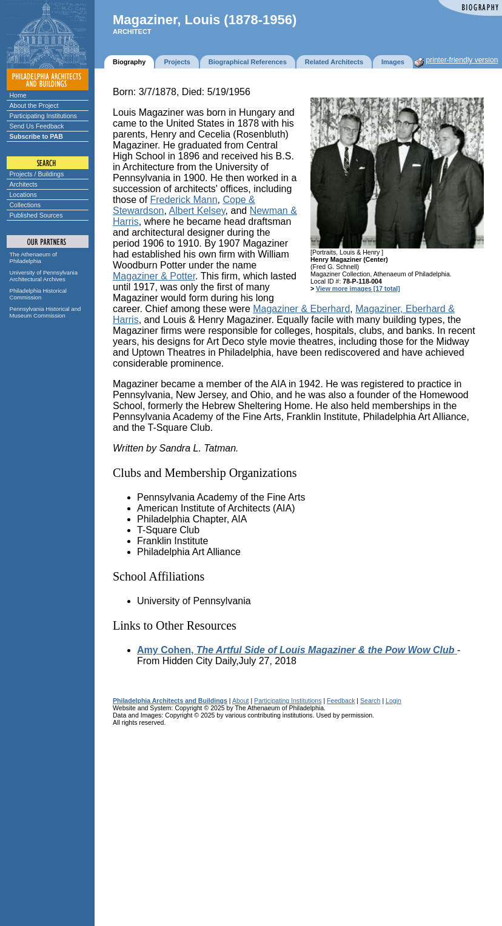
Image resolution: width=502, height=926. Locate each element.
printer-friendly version (462, 60)
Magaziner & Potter (154, 276)
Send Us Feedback (37, 126)
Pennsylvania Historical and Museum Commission (45, 312)
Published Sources (36, 215)
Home (18, 95)
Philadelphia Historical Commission (38, 294)
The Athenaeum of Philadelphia (33, 257)
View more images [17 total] (358, 288)
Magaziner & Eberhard (301, 309)
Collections (25, 204)
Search (370, 700)
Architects (24, 184)
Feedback (341, 700)
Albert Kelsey (197, 210)
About (240, 700)
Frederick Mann (183, 200)
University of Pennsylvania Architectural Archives (44, 275)
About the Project (34, 105)
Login (393, 700)
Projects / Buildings (37, 174)
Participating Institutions (43, 115)
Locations (23, 194)
